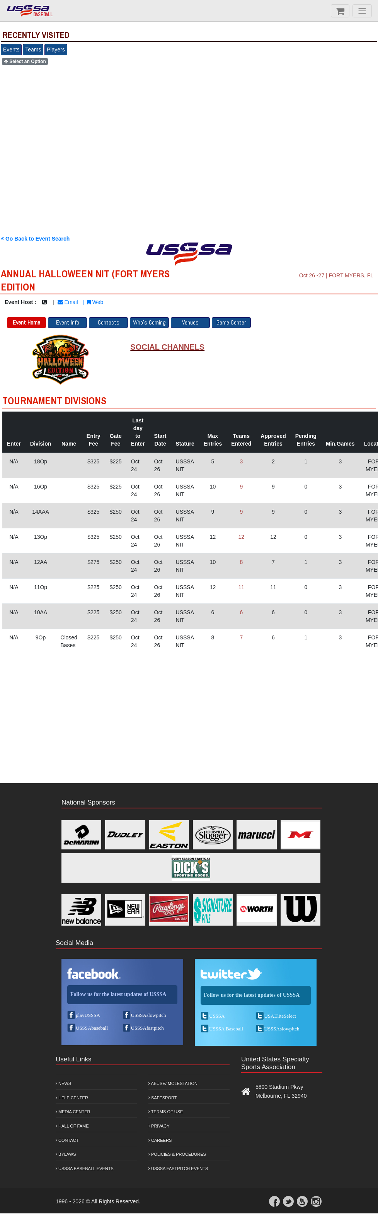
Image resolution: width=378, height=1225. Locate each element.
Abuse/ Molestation (173, 1083)
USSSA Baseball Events (85, 1168)
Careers (160, 1140)
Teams (33, 49)
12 (241, 537)
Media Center (73, 1111)
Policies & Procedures (177, 1154)
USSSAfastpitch (147, 1028)
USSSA (217, 1016)
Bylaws (66, 1154)
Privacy (159, 1126)
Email (68, 302)
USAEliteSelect (280, 1016)
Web (95, 302)
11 (241, 587)
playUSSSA (88, 1015)
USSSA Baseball (226, 1029)
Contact (67, 1140)
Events (11, 49)
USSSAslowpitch (148, 1015)
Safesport (162, 1097)
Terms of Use (165, 1111)
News (63, 1083)
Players (56, 49)
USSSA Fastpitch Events (178, 1168)
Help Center (72, 1097)
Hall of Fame (72, 1126)
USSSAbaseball (92, 1028)
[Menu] (362, 10)
